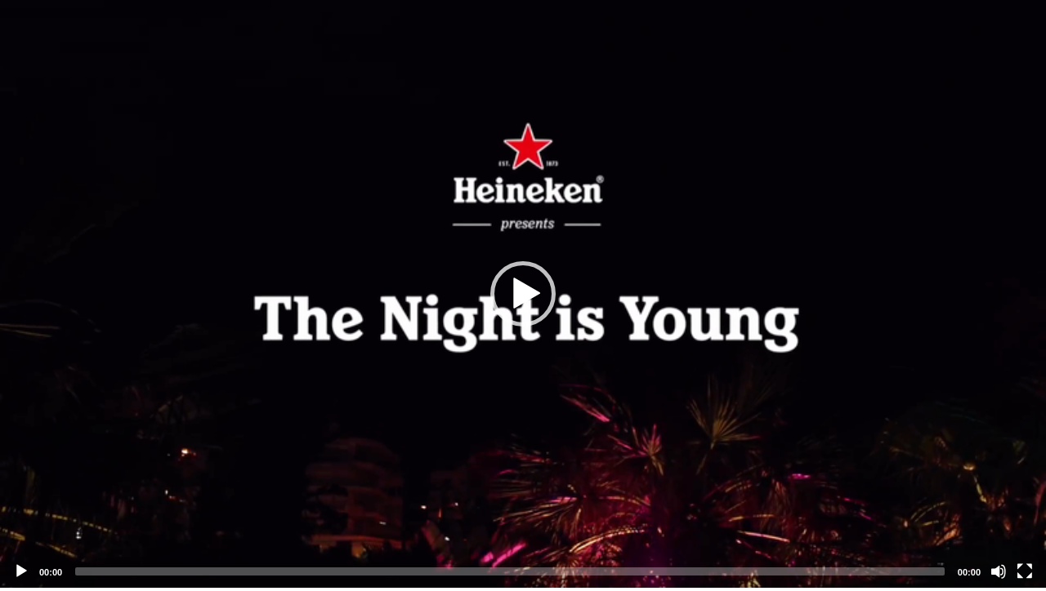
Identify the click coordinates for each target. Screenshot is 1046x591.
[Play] (21, 571)
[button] (523, 294)
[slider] (510, 571)
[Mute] (998, 571)
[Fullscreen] (1025, 571)
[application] (523, 294)
